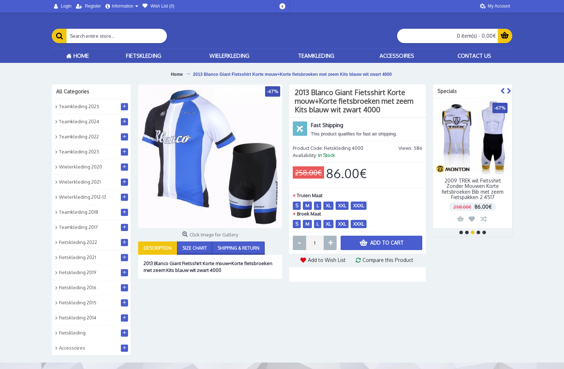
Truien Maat (309, 195)
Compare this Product (388, 260)
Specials (447, 91)
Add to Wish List (327, 260)
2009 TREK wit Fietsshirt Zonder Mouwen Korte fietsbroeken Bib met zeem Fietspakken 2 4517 (473, 188)
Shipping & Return (238, 248)
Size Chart (194, 248)
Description (158, 248)
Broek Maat (309, 214)
